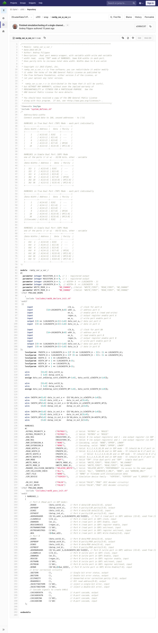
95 (14, 310)
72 (14, 245)
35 (14, 140)
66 (14, 228)
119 (14, 377)
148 (14, 459)
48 (14, 177)
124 (14, 392)
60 (14, 211)
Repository (31, 9)
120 (14, 380)
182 (14, 555)
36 (14, 143)
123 (14, 389)
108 (14, 346)
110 (14, 352)
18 (14, 92)
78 (14, 261)
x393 (38, 17)
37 (14, 146)
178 (14, 544)
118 (14, 375)
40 (14, 154)
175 (14, 536)
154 (14, 476)
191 (14, 581)
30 (14, 126)
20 (14, 98)
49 (14, 180)
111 (14, 355)
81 (14, 270)
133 (14, 417)
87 (14, 287)
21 (14, 100)
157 (14, 485)
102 (14, 329)
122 (14, 386)
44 (14, 165)
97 (14, 315)
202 (14, 612)
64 (14, 222)
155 (14, 479)
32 (14, 131)
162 (14, 499)
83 (14, 276)
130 (14, 408)
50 (14, 182)
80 (14, 267)
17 (14, 89)
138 (14, 431)
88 (14, 290)
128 (14, 403)
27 (14, 117)
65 (14, 225)
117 (14, 372)
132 (14, 414)
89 (14, 293)
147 (14, 457)
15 (14, 83)
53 (14, 191)
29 (14, 123)
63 (14, 219)
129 (14, 406)
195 (14, 592)
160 (14, 493)
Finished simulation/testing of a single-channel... (42, 25)
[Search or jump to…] (122, 3)
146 (14, 454)
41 (14, 157)
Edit (139, 38)
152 (14, 471)
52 (14, 188)
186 (14, 567)
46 (14, 171)
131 (14, 411)
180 (14, 550)
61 (14, 213)
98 (14, 318)
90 (14, 295)
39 (14, 151)
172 (14, 527)
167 (14, 513)
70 (14, 239)
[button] (3, 629)
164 (14, 505)
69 (14, 236)
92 (14, 301)
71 (14, 242)
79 (14, 264)
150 (14, 465)
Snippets (32, 3)
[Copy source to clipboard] (123, 38)
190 (14, 578)
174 (14, 533)
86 (14, 284)
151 (14, 468)
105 (14, 338)
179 (14, 547)
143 (14, 445)
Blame (129, 17)
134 (14, 420)
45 (14, 168)
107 (14, 343)
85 (14, 281)
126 (14, 397)
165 (14, 507)
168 (14, 516)
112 (14, 358)
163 (14, 502)
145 (14, 451)
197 (14, 598)
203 (14, 615)
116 (14, 369)
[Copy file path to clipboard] (44, 38)
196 (14, 595)
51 (14, 185)
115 (14, 366)
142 (14, 442)
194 (14, 589)
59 (14, 208)
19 (14, 95)
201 (14, 609)
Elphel (13, 9)
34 (14, 137)
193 (14, 587)
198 (14, 601)
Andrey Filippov (26, 28)
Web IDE (147, 38)
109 (14, 349)
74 (14, 250)
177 (14, 541)
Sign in (150, 3)
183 (14, 558)
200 (14, 606)
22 (14, 103)
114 (14, 363)
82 (14, 273)
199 (14, 604)
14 (14, 81)
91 (14, 298)
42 (14, 160)
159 (14, 490)
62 (14, 216)
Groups (23, 3)
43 (14, 163)
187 (14, 570)
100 (14, 324)
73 (14, 247)
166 (14, 510)
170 (14, 522)
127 (14, 400)
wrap (46, 17)
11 (14, 72)
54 (14, 194)
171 (14, 524)
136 (14, 425)
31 (14, 129)
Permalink (149, 17)
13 (14, 78)
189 (14, 575)
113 (14, 360)
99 (14, 321)
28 (14, 120)
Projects (13, 3)
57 (14, 202)
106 (14, 341)
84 (14, 278)
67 (14, 230)
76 (14, 256)
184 (14, 561)
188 (14, 572)
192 (14, 584)
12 (14, 75)
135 (14, 423)
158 (14, 488)
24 (14, 109)
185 (14, 564)
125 (14, 394)
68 (14, 233)
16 (14, 86)
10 (14, 69)
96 (14, 312)
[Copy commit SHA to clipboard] (150, 26)
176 (14, 538)
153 (14, 473)
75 (14, 253)
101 (14, 327)
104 (14, 335)
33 (14, 134)
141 (14, 440)
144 (14, 448)
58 (14, 205)
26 (14, 115)
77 (14, 259)
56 (14, 199)
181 (14, 553)
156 (14, 482)
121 (14, 383)
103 (14, 332)
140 (14, 437)
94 (14, 307)
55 (14, 196)
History (138, 17)
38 (14, 148)
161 (14, 496)
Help (40, 3)
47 (14, 174)
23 (14, 106)
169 (14, 519)
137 (14, 428)
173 (14, 530)
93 (14, 304)
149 (14, 462)
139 (14, 434)
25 (14, 112)
